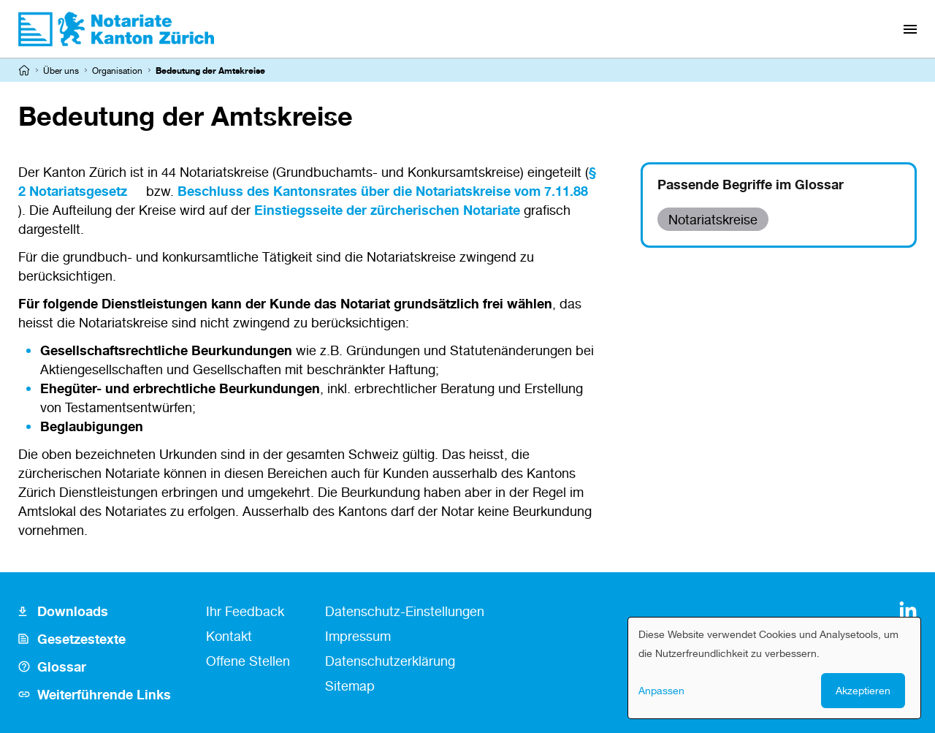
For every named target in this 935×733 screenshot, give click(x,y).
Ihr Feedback (245, 611)
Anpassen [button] (661, 690)
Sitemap (350, 685)
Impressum (358, 636)
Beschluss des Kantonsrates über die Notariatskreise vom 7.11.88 (383, 191)
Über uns (61, 70)
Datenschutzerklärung (390, 661)
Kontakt (229, 636)
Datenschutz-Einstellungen (404, 611)
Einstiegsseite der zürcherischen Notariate (387, 210)
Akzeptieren (863, 690)
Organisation (117, 70)
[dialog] (774, 668)
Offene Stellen (248, 661)
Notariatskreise (712, 219)
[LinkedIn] (908, 610)
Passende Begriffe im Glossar (750, 184)
